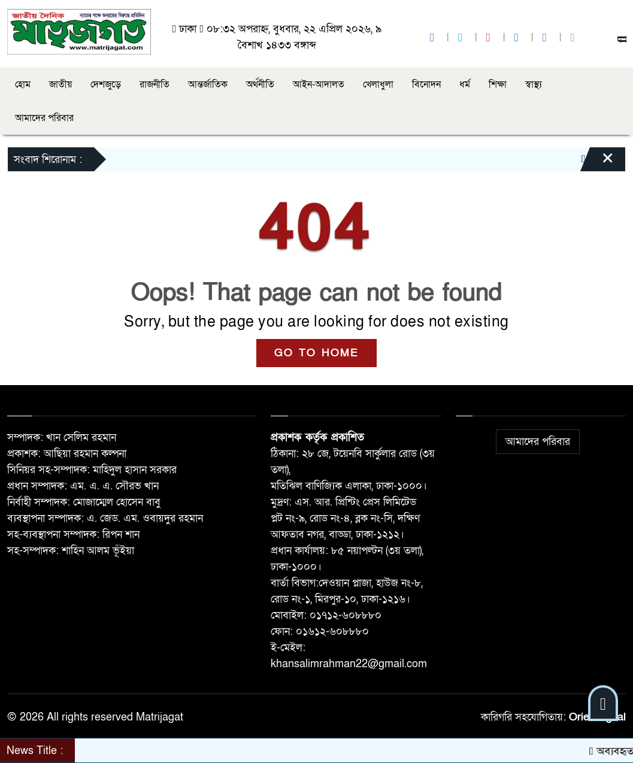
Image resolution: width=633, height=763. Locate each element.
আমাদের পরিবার (44, 118)
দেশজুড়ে (105, 84)
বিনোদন (426, 84)
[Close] (597, 162)
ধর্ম (464, 84)
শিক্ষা (498, 84)
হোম (23, 84)
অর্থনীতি (260, 84)
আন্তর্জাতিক (208, 84)
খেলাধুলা (378, 84)
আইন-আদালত (318, 84)
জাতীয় (60, 84)
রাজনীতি (154, 84)
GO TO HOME (316, 353)
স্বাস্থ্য (533, 84)
